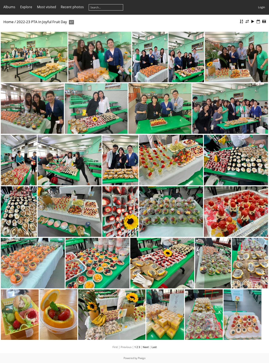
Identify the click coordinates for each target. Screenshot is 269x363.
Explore (26, 7)
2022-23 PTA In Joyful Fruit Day (42, 21)
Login (261, 7)
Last (154, 347)
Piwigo (141, 358)
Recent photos (72, 7)
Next (146, 347)
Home (8, 21)
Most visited (46, 7)
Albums (9, 7)
